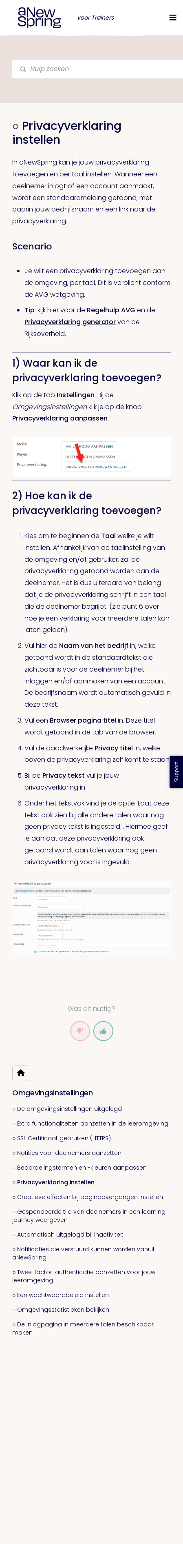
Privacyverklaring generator (70, 322)
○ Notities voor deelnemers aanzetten (66, 1153)
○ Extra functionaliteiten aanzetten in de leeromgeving (90, 1123)
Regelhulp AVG (111, 310)
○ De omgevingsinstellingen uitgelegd (67, 1109)
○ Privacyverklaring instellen (53, 1182)
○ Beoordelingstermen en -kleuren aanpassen (79, 1168)
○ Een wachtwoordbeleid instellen (60, 1295)
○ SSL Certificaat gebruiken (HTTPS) (61, 1138)
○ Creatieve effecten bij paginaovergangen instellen (87, 1197)
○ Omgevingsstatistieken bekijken (60, 1310)
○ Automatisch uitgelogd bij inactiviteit (67, 1234)
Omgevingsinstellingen (52, 1093)
